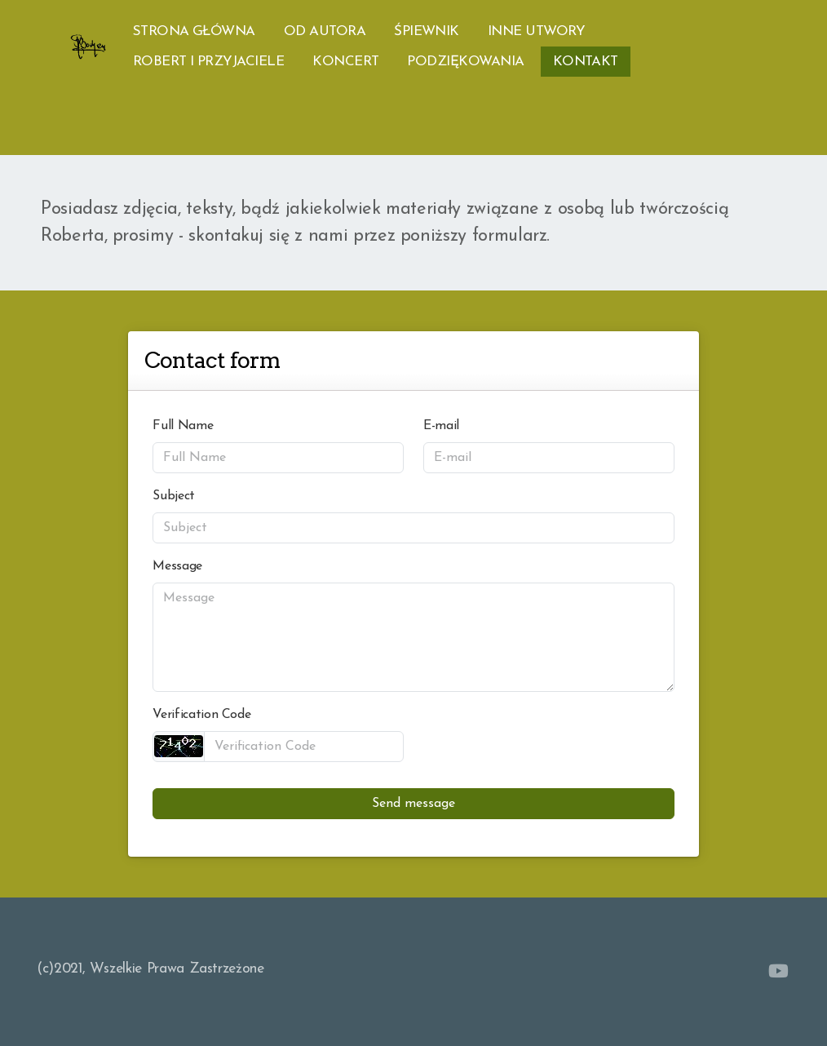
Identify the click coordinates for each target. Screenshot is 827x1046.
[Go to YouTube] (778, 971)
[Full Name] (278, 457)
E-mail (441, 425)
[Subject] (413, 527)
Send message (413, 803)
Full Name (183, 425)
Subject (174, 496)
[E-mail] (548, 457)
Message (177, 566)
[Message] (413, 637)
